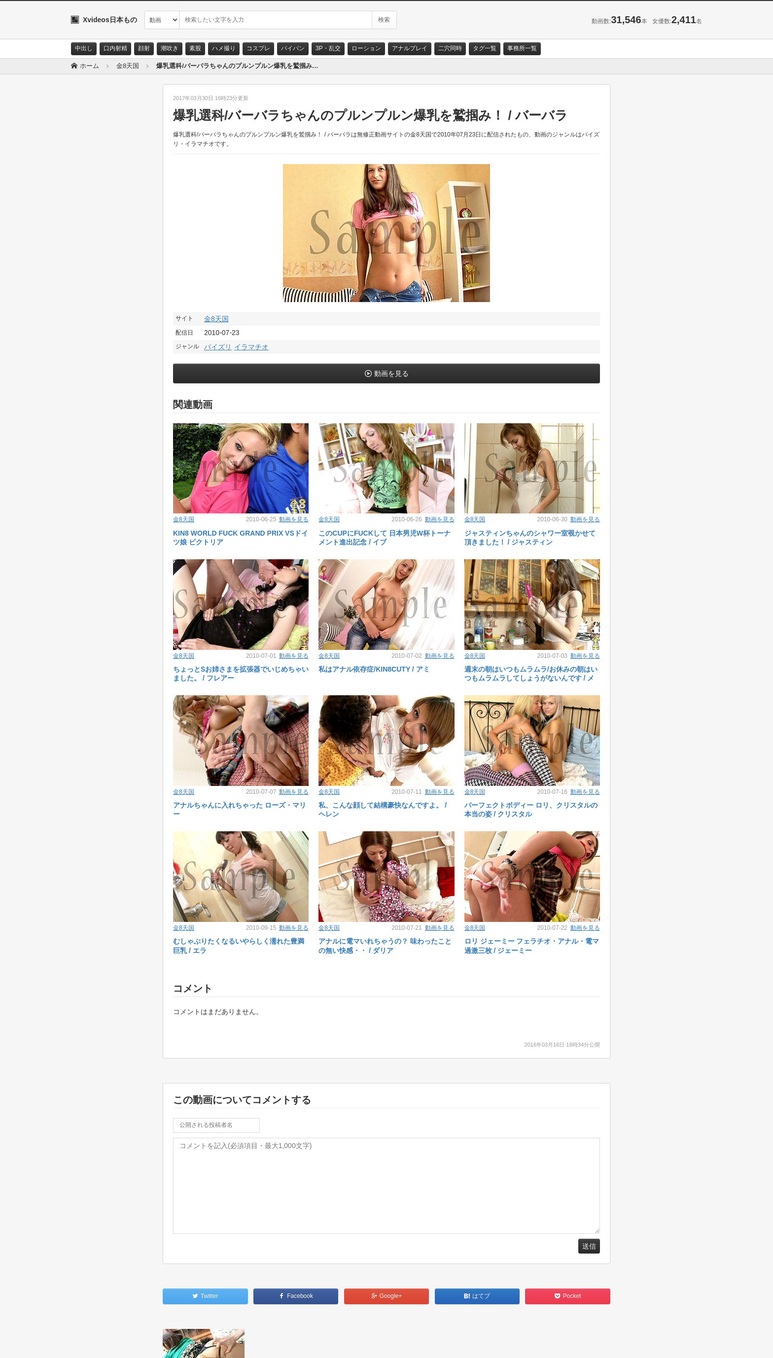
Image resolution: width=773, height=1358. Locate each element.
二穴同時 (450, 48)
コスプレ (258, 48)
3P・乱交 (328, 48)
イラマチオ (251, 347)
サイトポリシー (145, 1342)
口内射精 (115, 48)
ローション (366, 48)
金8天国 (216, 319)
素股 (195, 48)
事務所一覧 (522, 48)
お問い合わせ (96, 1342)
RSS (182, 1342)
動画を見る (391, 373)
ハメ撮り (224, 48)
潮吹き (169, 48)
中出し (84, 48)
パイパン (293, 48)
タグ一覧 (484, 48)
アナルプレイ (409, 48)
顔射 (144, 48)
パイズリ (218, 347)
